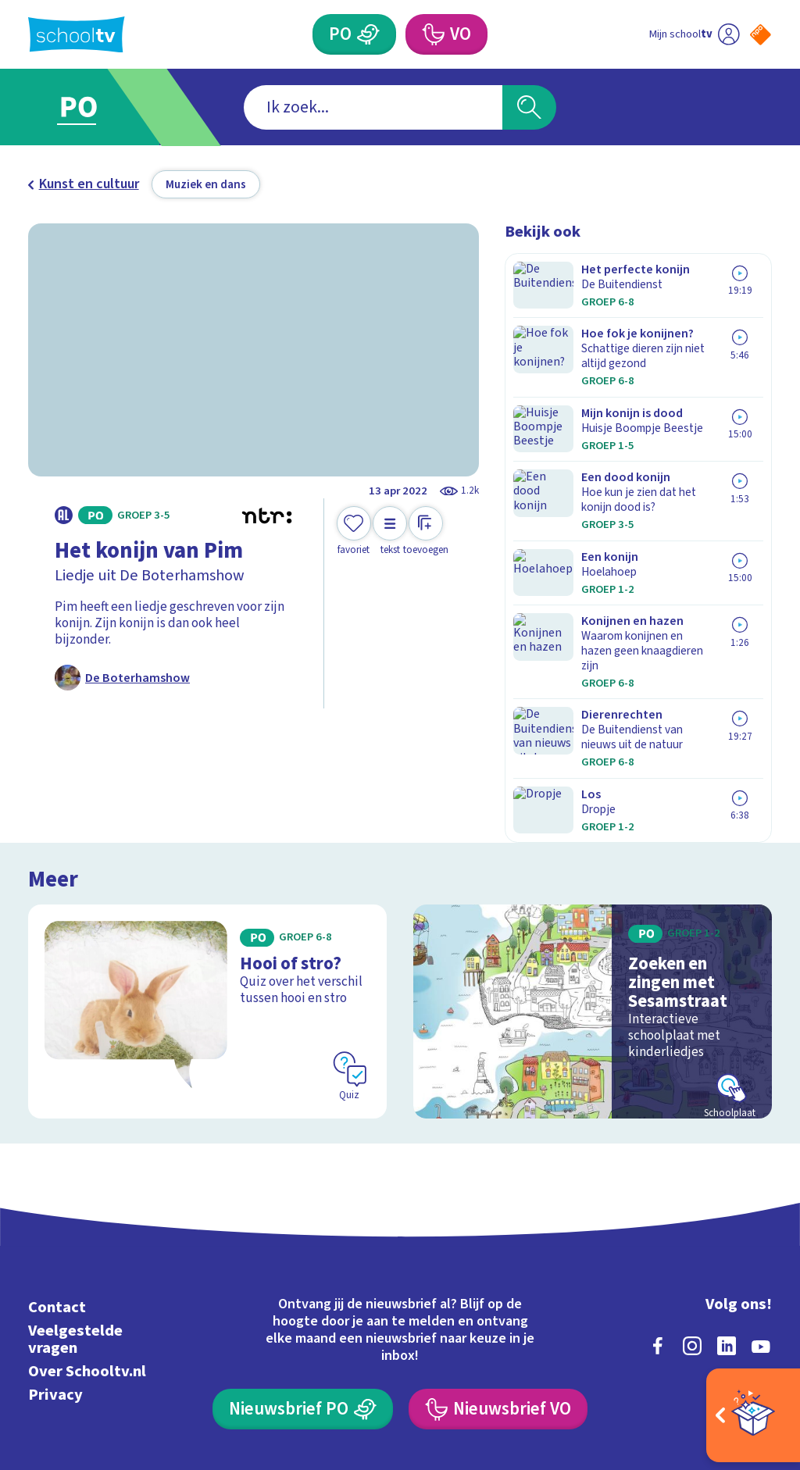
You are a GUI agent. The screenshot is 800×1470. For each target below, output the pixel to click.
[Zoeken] (528, 107)
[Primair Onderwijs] (368, 34)
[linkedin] (726, 1209)
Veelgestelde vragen (75, 1202)
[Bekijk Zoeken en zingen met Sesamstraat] (592, 874)
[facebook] (658, 1209)
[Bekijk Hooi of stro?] (207, 874)
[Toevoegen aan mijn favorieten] (354, 531)
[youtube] (761, 1209)
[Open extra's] (753, 1415)
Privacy (55, 1258)
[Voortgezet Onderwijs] (432, 34)
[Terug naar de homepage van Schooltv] (76, 34)
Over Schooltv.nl (87, 1234)
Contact (57, 1170)
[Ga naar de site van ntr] (747, 1347)
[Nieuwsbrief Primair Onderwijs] (302, 1272)
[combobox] (373, 107)
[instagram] (692, 1209)
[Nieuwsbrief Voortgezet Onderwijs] (498, 1272)
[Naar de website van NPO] (760, 34)
